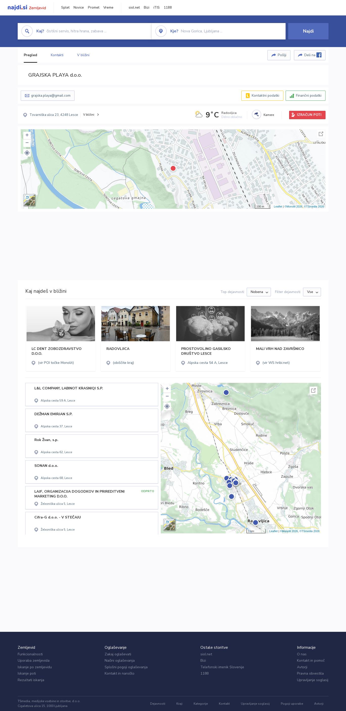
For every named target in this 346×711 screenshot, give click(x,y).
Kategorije (201, 704)
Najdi (308, 31)
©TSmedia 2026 (314, 206)
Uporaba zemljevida (34, 660)
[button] (27, 153)
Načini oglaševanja (120, 660)
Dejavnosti (157, 704)
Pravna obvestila (310, 673)
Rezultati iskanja (31, 680)
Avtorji (302, 667)
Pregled (30, 55)
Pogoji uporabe (292, 704)
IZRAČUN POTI (309, 115)
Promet (93, 7)
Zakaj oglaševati (118, 654)
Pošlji (282, 55)
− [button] (27, 143)
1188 (168, 7)
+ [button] (27, 135)
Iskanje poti (27, 673)
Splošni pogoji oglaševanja (126, 667)
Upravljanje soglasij (312, 680)
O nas (302, 654)
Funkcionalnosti (30, 654)
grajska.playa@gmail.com (51, 95)
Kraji (179, 704)
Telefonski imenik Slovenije (222, 667)
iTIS (156, 7)
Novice (79, 7)
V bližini (83, 55)
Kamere (269, 115)
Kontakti (57, 55)
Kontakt (224, 704)
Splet (65, 7)
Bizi (146, 7)
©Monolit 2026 (294, 206)
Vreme (108, 7)
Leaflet (278, 206)
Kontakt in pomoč (311, 660)
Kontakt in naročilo (119, 673)
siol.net (134, 7)
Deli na (312, 54)
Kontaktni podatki (265, 95)
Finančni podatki (308, 95)
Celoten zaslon (321, 134)
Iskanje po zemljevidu (35, 667)
